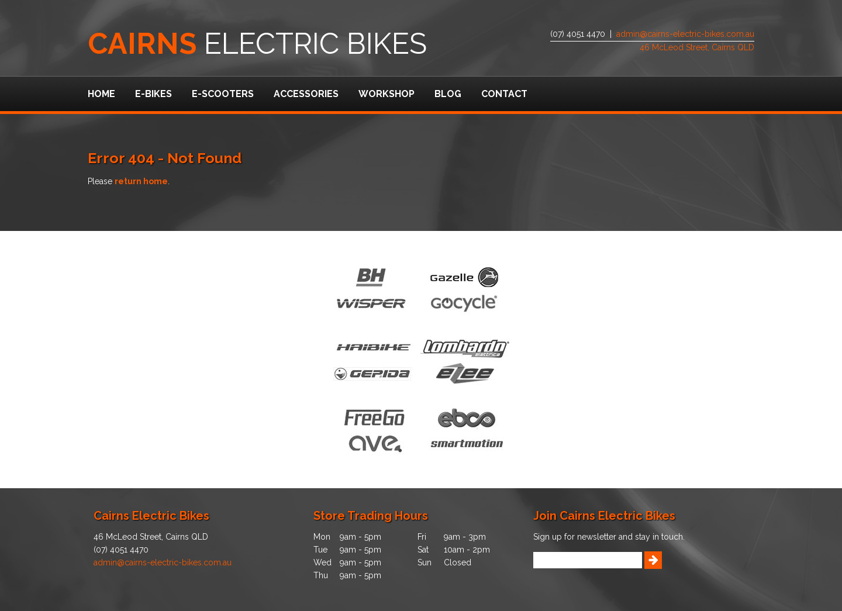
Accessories (306, 93)
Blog (447, 93)
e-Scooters (223, 93)
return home (141, 181)
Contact (504, 93)
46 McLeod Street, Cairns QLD (697, 47)
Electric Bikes (257, 43)
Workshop (386, 93)
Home (101, 93)
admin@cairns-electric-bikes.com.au (685, 34)
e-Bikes (153, 93)
